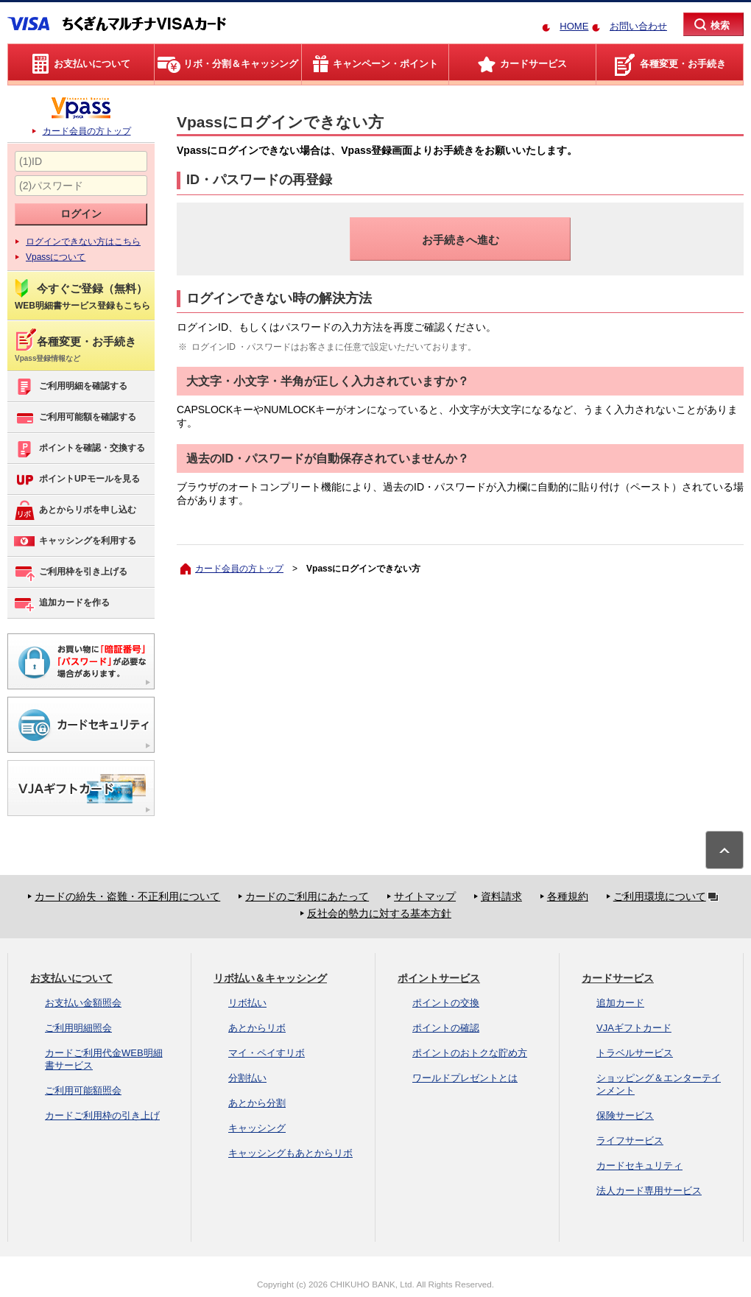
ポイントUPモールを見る (76, 479)
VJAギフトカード (633, 1027)
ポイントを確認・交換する (79, 448)
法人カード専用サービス (649, 1190)
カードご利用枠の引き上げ (102, 1115)
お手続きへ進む (460, 239)
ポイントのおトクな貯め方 (469, 1052)
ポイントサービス (439, 978)
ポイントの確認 (445, 1027)
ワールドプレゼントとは (465, 1077)
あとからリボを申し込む (74, 510)
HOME (574, 26)
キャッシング (257, 1127)
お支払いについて (71, 978)
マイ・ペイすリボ (266, 1052)
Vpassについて (55, 257)
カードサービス (618, 978)
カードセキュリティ (639, 1165)
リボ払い (247, 1002)
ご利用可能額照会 (83, 1090)
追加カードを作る (61, 603)
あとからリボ (257, 1027)
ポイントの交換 (445, 1002)
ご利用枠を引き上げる (70, 572)
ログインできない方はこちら (83, 241)
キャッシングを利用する (74, 541)
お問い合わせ (638, 26)
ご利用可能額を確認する (74, 418)
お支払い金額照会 (83, 1002)
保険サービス (625, 1115)
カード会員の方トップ (87, 131)
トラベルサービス (634, 1052)
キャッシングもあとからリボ (290, 1153)
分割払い (247, 1077)
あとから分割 (257, 1102)
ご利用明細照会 (78, 1027)
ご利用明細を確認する (70, 387)
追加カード (620, 1002)
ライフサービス (629, 1140)
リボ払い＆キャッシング (270, 978)
